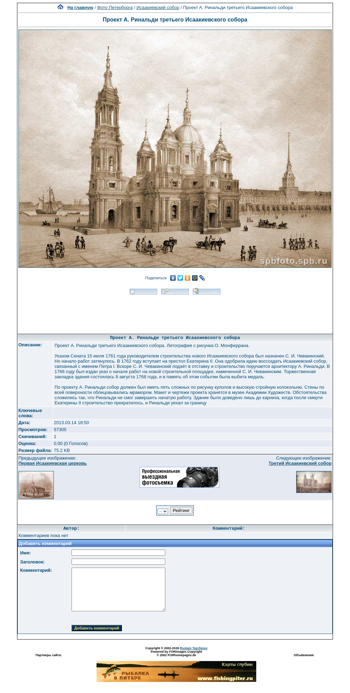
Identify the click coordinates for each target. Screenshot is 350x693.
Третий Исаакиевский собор (300, 463)
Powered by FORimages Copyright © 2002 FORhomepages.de (176, 653)
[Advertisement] (175, 312)
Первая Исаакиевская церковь (52, 463)
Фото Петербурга (115, 7)
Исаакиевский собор (157, 7)
